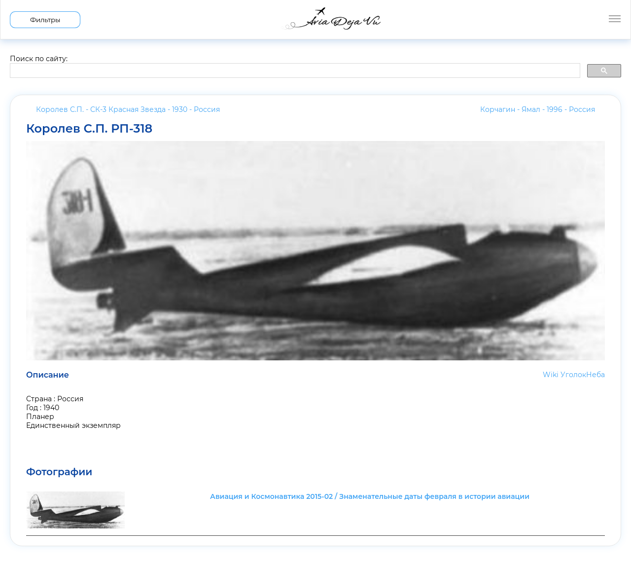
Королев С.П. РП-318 (89, 129)
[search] (294, 71)
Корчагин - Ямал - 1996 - (537, 109)
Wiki (551, 374)
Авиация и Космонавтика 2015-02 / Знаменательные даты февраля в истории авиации (369, 496)
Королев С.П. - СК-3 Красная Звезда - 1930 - (128, 109)
